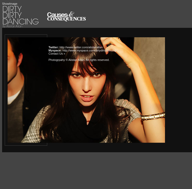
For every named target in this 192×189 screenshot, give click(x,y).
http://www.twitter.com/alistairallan (81, 47)
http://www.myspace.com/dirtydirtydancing (89, 50)
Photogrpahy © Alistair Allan (66, 59)
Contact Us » (57, 53)
